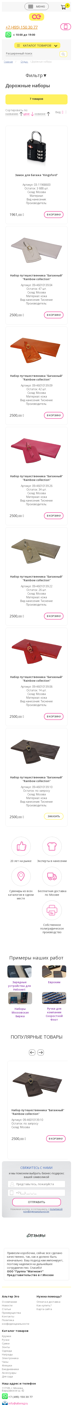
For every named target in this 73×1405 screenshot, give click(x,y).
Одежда (7, 1350)
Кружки (6, 1336)
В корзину (54, 214)
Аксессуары (9, 1372)
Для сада (7, 1376)
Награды (7, 1354)
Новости (7, 1305)
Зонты (6, 1347)
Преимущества (11, 1312)
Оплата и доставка (48, 1301)
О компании (9, 1301)
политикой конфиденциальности (42, 1210)
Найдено (36, 98)
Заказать (54, 816)
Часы (5, 1361)
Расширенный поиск (19, 53)
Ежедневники (10, 1369)
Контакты (8, 1316)
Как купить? (44, 1305)
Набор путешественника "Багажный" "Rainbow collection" (36, 277)
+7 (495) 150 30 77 (22, 27)
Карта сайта (44, 1309)
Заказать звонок (65, 26)
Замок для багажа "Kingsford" (36, 175)
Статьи (6, 1309)
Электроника (10, 1358)
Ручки (5, 1339)
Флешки (7, 1365)
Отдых (24, 61)
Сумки (6, 1343)
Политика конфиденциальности (15, 1321)
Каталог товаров (37, 45)
